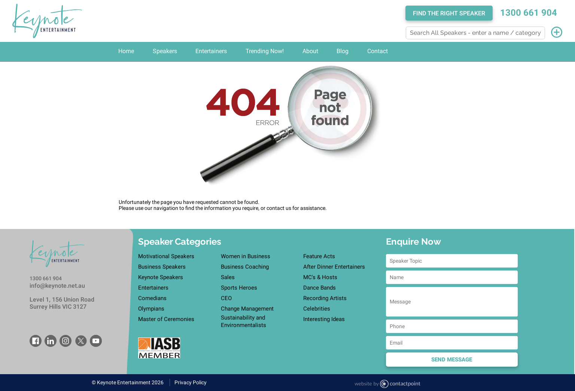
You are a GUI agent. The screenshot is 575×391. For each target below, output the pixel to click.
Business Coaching (245, 266)
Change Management (247, 308)
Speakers (165, 51)
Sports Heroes (239, 287)
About (310, 51)
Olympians (151, 308)
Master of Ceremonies (166, 319)
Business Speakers (162, 266)
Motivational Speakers (166, 256)
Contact (377, 51)
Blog (343, 51)
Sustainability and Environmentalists (243, 321)
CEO (226, 298)
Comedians (152, 298)
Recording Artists (325, 298)
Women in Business (245, 256)
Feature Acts (319, 256)
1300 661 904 (528, 12)
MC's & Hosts (320, 277)
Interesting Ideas (324, 319)
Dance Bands (319, 287)
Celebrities (316, 308)
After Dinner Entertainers (334, 266)
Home (126, 51)
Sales (228, 277)
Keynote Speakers (160, 277)
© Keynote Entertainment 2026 (128, 382)
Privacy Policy (190, 382)
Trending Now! (265, 51)
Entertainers (211, 51)
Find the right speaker (449, 13)
